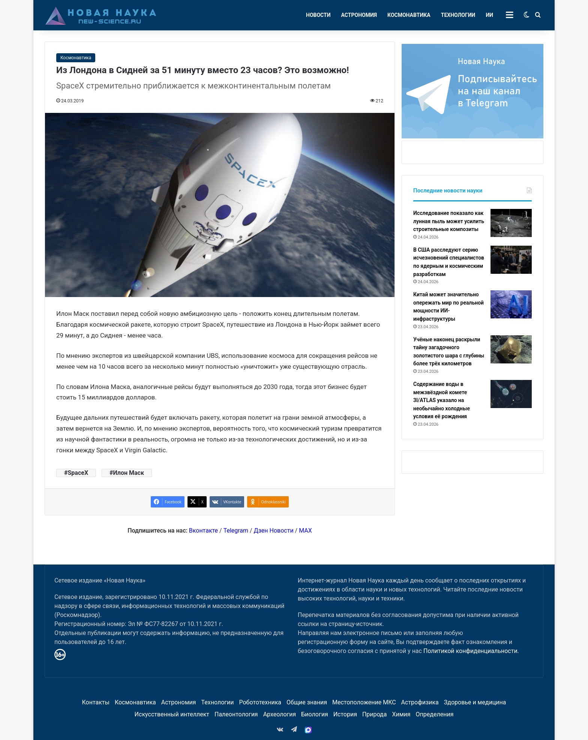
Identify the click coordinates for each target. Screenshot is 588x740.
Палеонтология (236, 714)
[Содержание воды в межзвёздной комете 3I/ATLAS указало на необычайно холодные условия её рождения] (511, 394)
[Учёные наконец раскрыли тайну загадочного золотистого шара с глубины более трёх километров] (511, 349)
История (345, 714)
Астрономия (359, 15)
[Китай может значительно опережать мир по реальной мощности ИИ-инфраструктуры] (511, 304)
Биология (314, 714)
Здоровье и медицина (475, 702)
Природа (374, 714)
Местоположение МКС (364, 702)
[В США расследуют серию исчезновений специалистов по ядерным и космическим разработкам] (511, 260)
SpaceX (78, 472)
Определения (435, 714)
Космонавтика (408, 15)
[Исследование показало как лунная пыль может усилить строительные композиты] (511, 223)
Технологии (458, 15)
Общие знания (306, 702)
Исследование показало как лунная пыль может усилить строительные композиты (448, 221)
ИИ (489, 15)
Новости (318, 15)
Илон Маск (128, 472)
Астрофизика (420, 702)
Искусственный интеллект (172, 714)
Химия (401, 714)
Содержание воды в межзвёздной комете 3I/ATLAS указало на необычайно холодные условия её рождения (441, 400)
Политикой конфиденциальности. (471, 650)
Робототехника (260, 702)
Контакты (95, 702)
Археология (279, 714)
